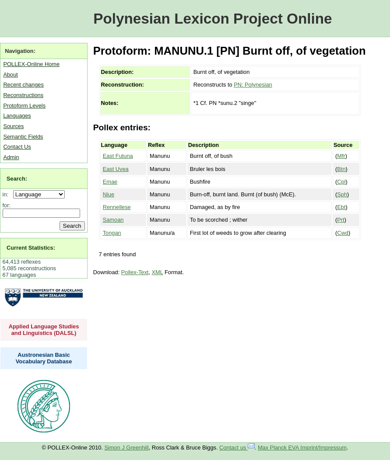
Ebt (341, 207)
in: (7, 194)
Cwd (342, 233)
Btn (341, 169)
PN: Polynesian (253, 84)
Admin (11, 157)
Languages (17, 115)
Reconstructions (23, 95)
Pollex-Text (135, 272)
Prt (340, 219)
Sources (13, 126)
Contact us (237, 447)
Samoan (113, 219)
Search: (17, 178)
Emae (110, 181)
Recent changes (23, 84)
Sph (342, 194)
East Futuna (118, 156)
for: (7, 205)
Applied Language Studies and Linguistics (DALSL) (44, 329)
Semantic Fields (23, 136)
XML (157, 272)
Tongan (112, 233)
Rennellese (117, 207)
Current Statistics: (31, 247)
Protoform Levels (24, 105)
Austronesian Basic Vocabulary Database (44, 358)
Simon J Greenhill (127, 447)
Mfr (341, 156)
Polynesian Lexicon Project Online (212, 18)
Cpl (341, 181)
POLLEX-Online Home (31, 64)
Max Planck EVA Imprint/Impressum (302, 447)
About (10, 74)
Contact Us (17, 146)
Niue (108, 194)
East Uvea (116, 169)
